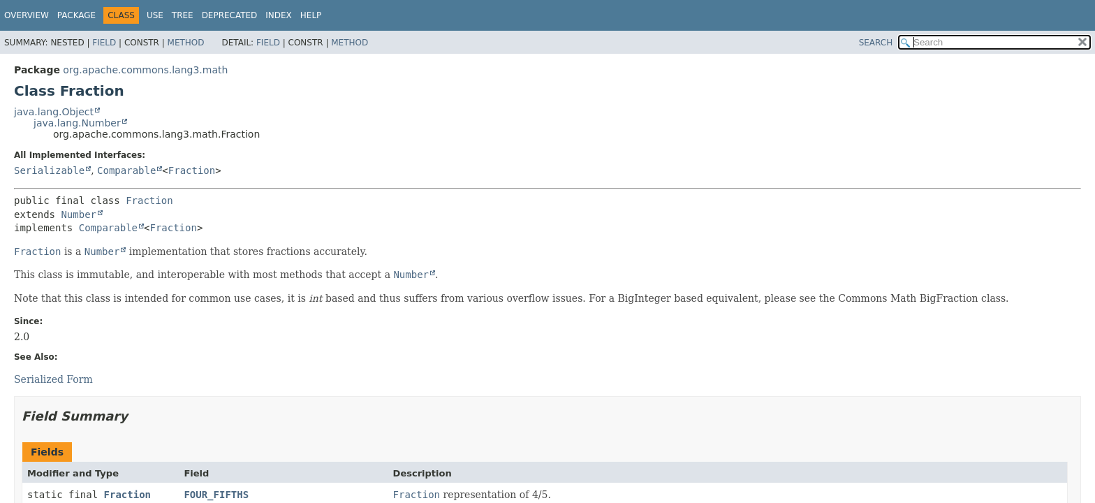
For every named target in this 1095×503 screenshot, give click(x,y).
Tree (182, 15)
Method (186, 43)
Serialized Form (53, 379)
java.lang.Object (54, 111)
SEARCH (876, 43)
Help (311, 15)
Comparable (126, 170)
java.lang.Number (77, 123)
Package (76, 15)
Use (155, 15)
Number (78, 214)
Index (278, 15)
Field (104, 43)
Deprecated (230, 15)
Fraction (191, 170)
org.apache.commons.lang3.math (145, 69)
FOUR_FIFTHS (216, 494)
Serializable (49, 170)
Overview (26, 15)
